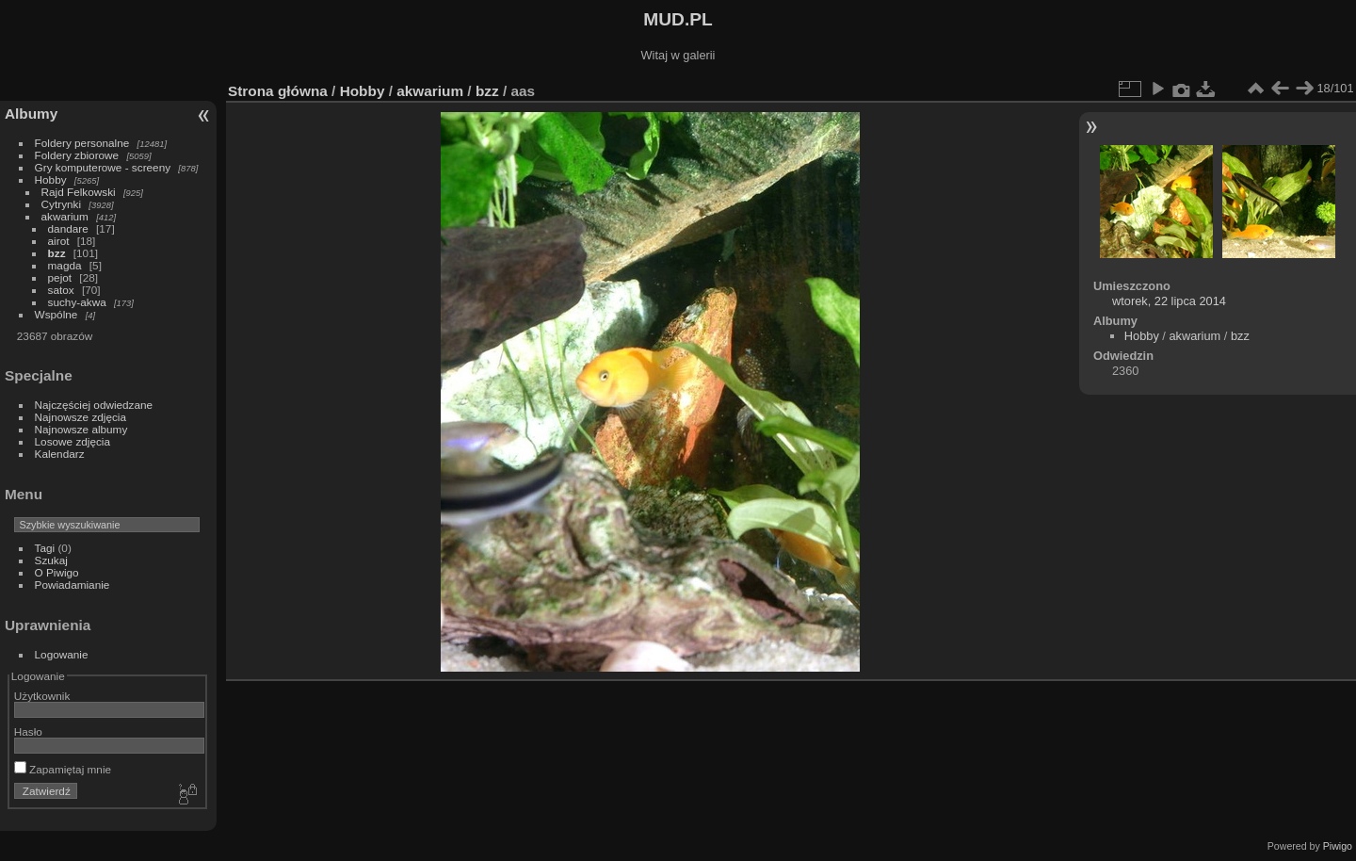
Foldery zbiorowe (77, 155)
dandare (68, 228)
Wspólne (56, 314)
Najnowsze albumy (81, 429)
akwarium (65, 216)
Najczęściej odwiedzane (94, 404)
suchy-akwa (77, 302)
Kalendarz (60, 453)
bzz (57, 253)
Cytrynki (61, 204)
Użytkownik (42, 696)
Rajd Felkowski (78, 192)
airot (59, 241)
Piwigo (1337, 846)
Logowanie (62, 654)
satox (61, 290)
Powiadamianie (72, 584)
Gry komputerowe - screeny (103, 167)
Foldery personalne (82, 143)
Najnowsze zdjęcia (80, 417)
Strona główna (278, 91)
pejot (60, 277)
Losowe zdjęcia (72, 441)
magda (65, 265)
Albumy (31, 114)
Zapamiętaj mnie (62, 769)
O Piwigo (57, 572)
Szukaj (51, 560)
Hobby (51, 179)
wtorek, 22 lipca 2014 (1169, 301)
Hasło (28, 731)
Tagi (45, 548)
